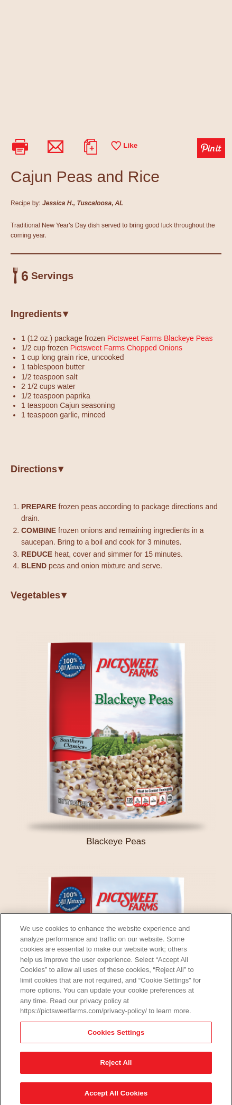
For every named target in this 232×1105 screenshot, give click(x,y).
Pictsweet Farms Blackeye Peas (160, 338)
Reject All (116, 1067)
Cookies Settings (116, 1037)
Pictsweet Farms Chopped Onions (126, 348)
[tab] (116, 318)
